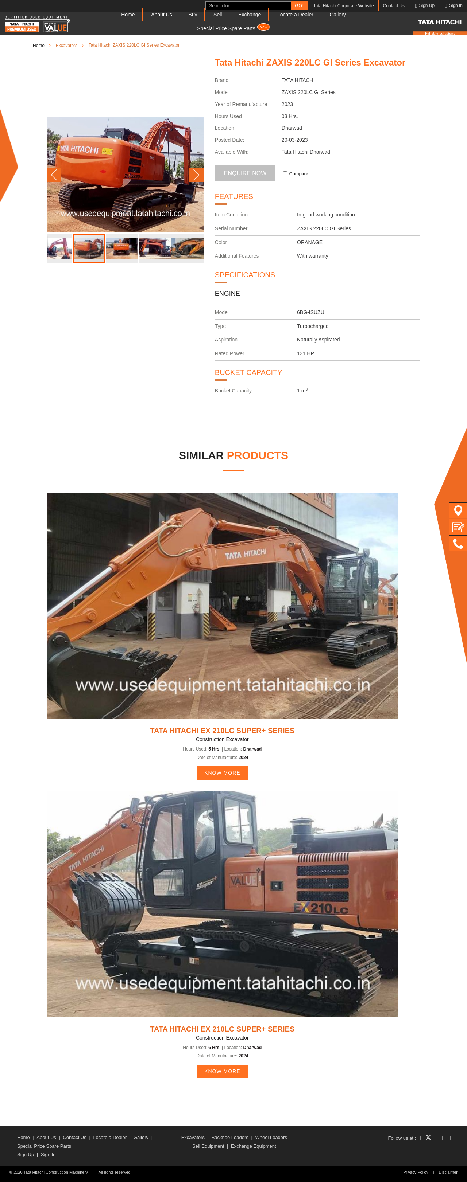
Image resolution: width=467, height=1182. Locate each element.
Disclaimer (448, 1172)
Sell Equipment (208, 1146)
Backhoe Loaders (230, 1137)
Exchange (249, 14)
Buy (192, 14)
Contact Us (394, 5)
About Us (161, 14)
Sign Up (25, 1154)
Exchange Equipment (253, 1146)
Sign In (48, 1154)
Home (128, 14)
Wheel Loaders (271, 1137)
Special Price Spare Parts (233, 27)
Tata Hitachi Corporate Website (343, 5)
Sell (217, 14)
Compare (295, 173)
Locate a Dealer (295, 14)
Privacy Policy (415, 1172)
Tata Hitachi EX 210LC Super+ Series (222, 731)
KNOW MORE (222, 773)
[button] (54, 175)
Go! (299, 5)
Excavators (193, 1137)
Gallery (337, 14)
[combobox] (248, 5)
